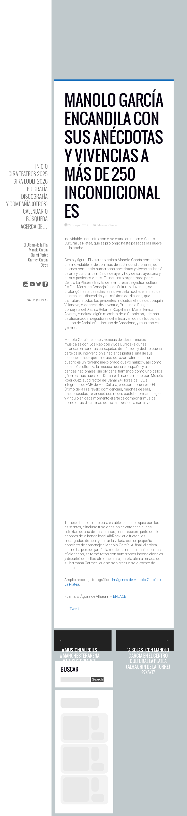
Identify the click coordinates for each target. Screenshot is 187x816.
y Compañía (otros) (27, 204)
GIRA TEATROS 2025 (28, 174)
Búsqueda (37, 219)
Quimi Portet (39, 255)
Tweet (74, 609)
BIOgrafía (37, 189)
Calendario (35, 211)
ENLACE (119, 596)
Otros (44, 265)
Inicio (41, 166)
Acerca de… (34, 226)
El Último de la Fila (36, 245)
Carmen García (38, 259)
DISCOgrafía (34, 196)
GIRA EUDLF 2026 (30, 181)
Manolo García (38, 249)
